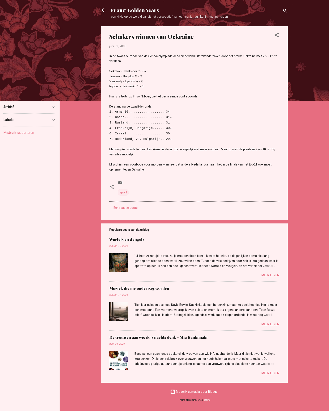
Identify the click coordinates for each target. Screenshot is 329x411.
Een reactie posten (126, 208)
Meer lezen (270, 275)
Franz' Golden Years (135, 10)
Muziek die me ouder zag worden (139, 288)
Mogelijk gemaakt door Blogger (194, 392)
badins (207, 400)
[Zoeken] (285, 11)
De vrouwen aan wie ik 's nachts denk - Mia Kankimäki (158, 337)
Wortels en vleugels (126, 239)
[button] (276, 36)
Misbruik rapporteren (18, 133)
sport (123, 192)
